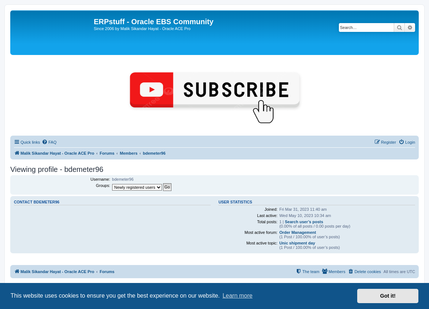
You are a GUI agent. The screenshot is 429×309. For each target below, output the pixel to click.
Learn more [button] (237, 296)
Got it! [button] (388, 296)
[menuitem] (49, 142)
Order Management (297, 232)
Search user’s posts (304, 222)
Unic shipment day (297, 243)
